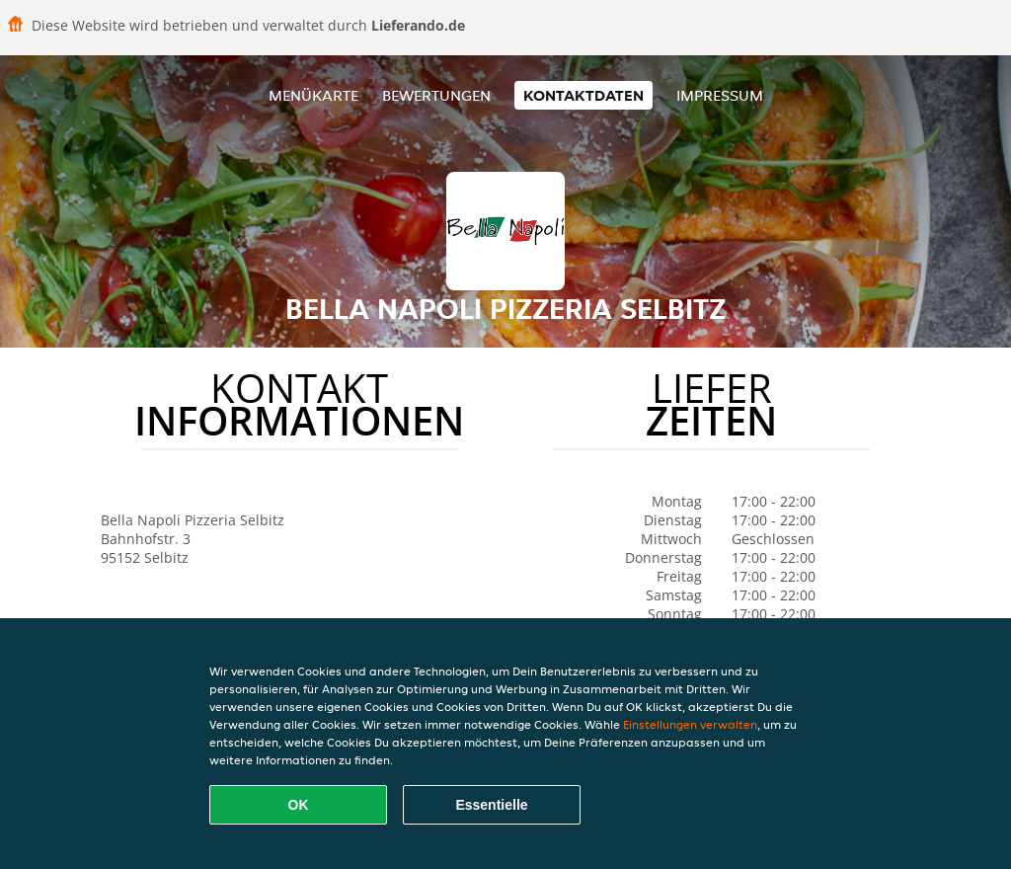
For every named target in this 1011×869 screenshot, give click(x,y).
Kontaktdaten (583, 95)
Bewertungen (436, 95)
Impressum (719, 95)
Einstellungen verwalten (690, 724)
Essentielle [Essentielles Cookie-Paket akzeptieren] (491, 805)
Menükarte (313, 95)
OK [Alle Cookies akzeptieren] (298, 805)
